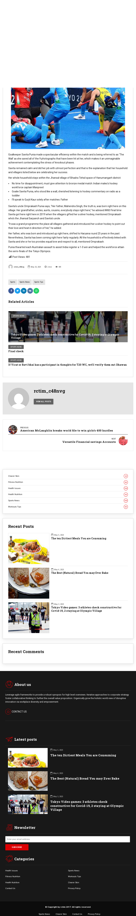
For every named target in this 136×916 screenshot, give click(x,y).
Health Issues (68, 484)
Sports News (25, 282)
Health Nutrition (68, 490)
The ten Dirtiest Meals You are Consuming (78, 534)
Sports (12, 282)
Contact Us (10, 884)
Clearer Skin (68, 472)
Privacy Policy (74, 884)
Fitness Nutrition (68, 478)
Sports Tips (38, 282)
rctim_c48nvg (16, 267)
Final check (16, 351)
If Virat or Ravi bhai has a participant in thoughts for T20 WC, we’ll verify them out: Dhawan (67, 364)
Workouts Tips (68, 502)
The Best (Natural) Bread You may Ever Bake (79, 568)
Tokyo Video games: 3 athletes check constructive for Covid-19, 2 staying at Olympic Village (65, 336)
